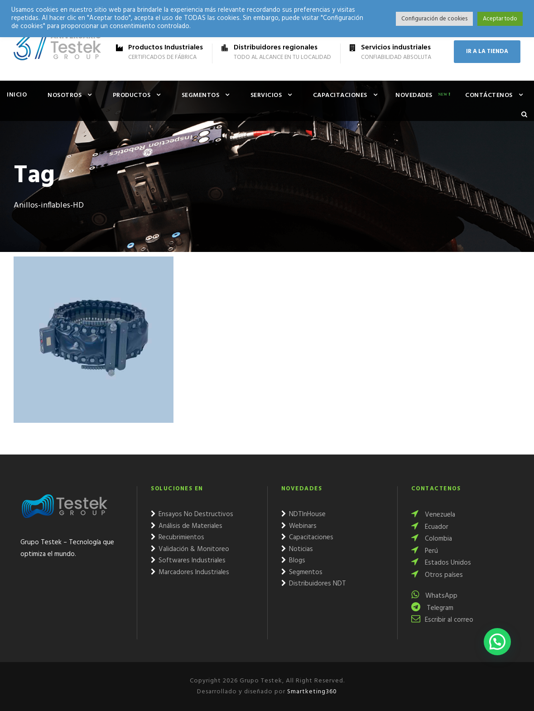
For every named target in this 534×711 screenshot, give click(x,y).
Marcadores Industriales (190, 572)
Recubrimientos (177, 537)
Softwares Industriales (188, 560)
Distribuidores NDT (313, 583)
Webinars (299, 526)
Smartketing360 (311, 692)
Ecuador (429, 527)
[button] (497, 641)
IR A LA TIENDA (487, 51)
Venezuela (433, 514)
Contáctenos (489, 95)
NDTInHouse (303, 514)
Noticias (297, 549)
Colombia (431, 538)
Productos (132, 95)
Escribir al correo (442, 619)
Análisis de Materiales (186, 526)
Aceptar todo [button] (500, 19)
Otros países (437, 575)
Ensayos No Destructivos (192, 514)
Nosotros (65, 95)
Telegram (432, 608)
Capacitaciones (340, 95)
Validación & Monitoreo (190, 549)
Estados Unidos (441, 562)
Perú (424, 551)
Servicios (266, 95)
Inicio (17, 95)
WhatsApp (434, 595)
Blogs (293, 560)
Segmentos (201, 95)
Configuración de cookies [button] (434, 19)
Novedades (414, 95)
